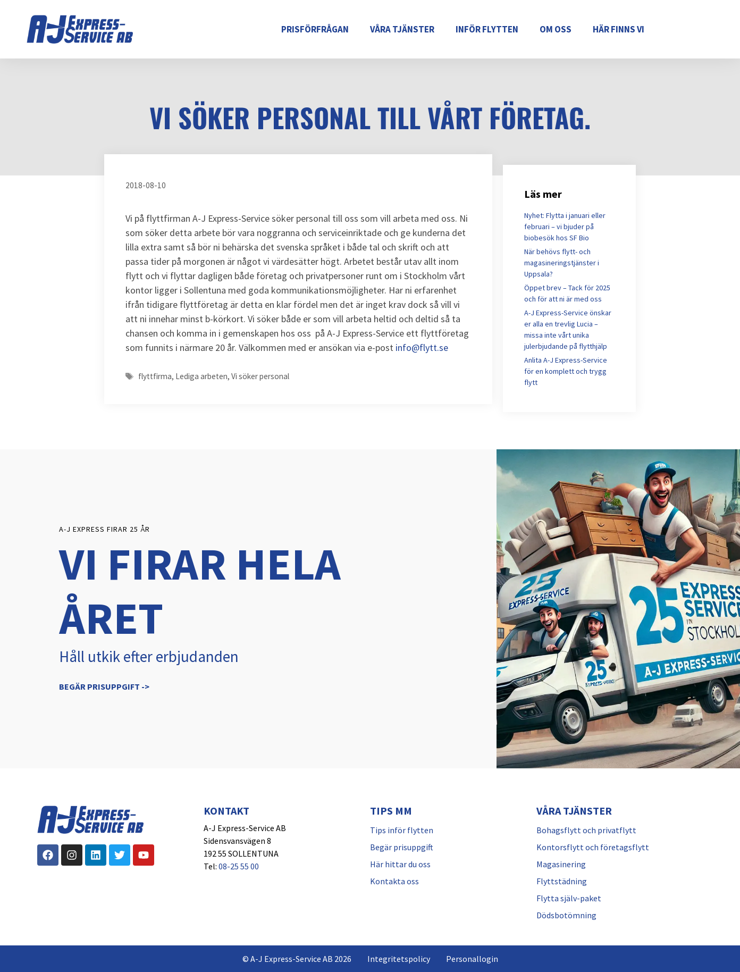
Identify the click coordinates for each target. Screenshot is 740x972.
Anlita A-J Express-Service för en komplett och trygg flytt (565, 371)
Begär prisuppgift (401, 847)
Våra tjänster (402, 29)
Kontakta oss (394, 881)
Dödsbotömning (566, 915)
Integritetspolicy (398, 958)
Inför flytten (487, 29)
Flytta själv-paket (568, 898)
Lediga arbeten (201, 376)
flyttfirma (155, 376)
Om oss (555, 29)
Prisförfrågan (315, 29)
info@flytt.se (422, 347)
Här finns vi (618, 29)
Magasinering (561, 864)
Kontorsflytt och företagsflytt (592, 847)
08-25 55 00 (238, 866)
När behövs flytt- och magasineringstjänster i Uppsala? (561, 263)
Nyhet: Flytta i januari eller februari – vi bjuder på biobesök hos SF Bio (565, 226)
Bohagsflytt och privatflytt (586, 830)
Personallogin (472, 958)
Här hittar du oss (400, 864)
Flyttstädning (561, 881)
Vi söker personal (260, 376)
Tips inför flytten (401, 830)
